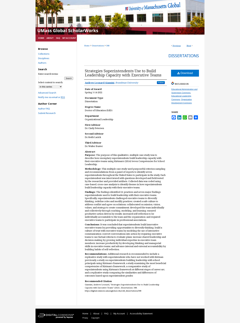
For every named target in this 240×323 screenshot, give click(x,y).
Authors (42, 62)
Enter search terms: (48, 73)
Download (185, 73)
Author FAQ (44, 108)
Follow (161, 82)
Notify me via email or (51, 97)
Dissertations (98, 45)
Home (87, 45)
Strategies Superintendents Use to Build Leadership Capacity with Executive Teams (123, 72)
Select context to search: (50, 82)
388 (107, 45)
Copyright (95, 318)
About (96, 313)
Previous (177, 45)
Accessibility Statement (141, 313)
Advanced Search (47, 92)
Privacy (85, 318)
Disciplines (43, 58)
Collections (43, 53)
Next (189, 45)
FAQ (106, 313)
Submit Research (47, 113)
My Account (119, 313)
